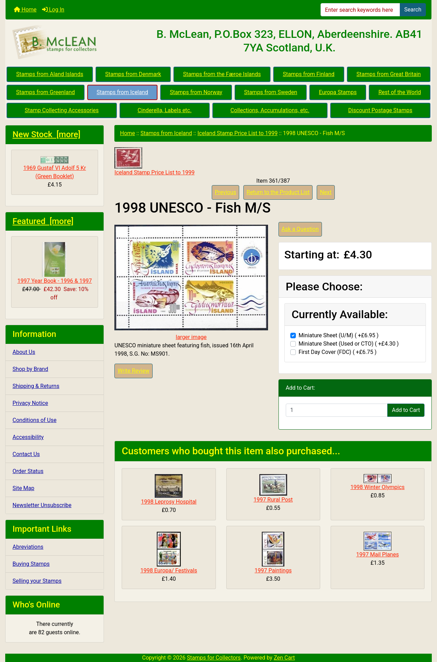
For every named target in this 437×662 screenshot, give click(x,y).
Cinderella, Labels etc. (165, 110)
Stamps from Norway (196, 92)
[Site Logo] (76, 42)
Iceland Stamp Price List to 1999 (237, 133)
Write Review (133, 370)
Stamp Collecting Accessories (62, 110)
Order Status (28, 471)
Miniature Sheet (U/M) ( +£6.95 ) (339, 335)
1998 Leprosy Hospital (169, 501)
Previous (225, 192)
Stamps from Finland (308, 74)
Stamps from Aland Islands (49, 74)
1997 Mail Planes (377, 554)
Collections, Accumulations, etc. (269, 110)
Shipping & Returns (36, 386)
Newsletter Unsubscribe (42, 505)
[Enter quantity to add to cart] (337, 410)
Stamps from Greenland (45, 92)
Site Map (23, 488)
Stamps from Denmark (133, 74)
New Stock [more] (46, 134)
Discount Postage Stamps (380, 110)
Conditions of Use (34, 420)
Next (325, 192)
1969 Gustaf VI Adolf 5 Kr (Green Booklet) (54, 168)
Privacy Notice (30, 403)
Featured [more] (43, 221)
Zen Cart (284, 657)
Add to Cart (406, 410)
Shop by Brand (30, 369)
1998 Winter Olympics (377, 487)
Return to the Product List (277, 192)
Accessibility (28, 437)
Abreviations (28, 547)
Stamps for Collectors (214, 657)
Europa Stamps (338, 92)
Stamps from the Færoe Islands (222, 74)
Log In (53, 9)
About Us (24, 352)
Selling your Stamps (37, 581)
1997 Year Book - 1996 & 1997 (54, 263)
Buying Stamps (31, 564)
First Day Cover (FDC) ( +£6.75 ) (338, 352)
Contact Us (26, 454)
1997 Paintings (273, 570)
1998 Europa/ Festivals (168, 570)
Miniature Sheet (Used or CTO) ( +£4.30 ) (349, 343)
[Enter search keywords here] (360, 9)
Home (25, 9)
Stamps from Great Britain (388, 74)
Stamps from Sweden (270, 92)
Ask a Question (300, 229)
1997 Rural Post (273, 499)
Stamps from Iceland (122, 92)
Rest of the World (399, 92)
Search (412, 9)
